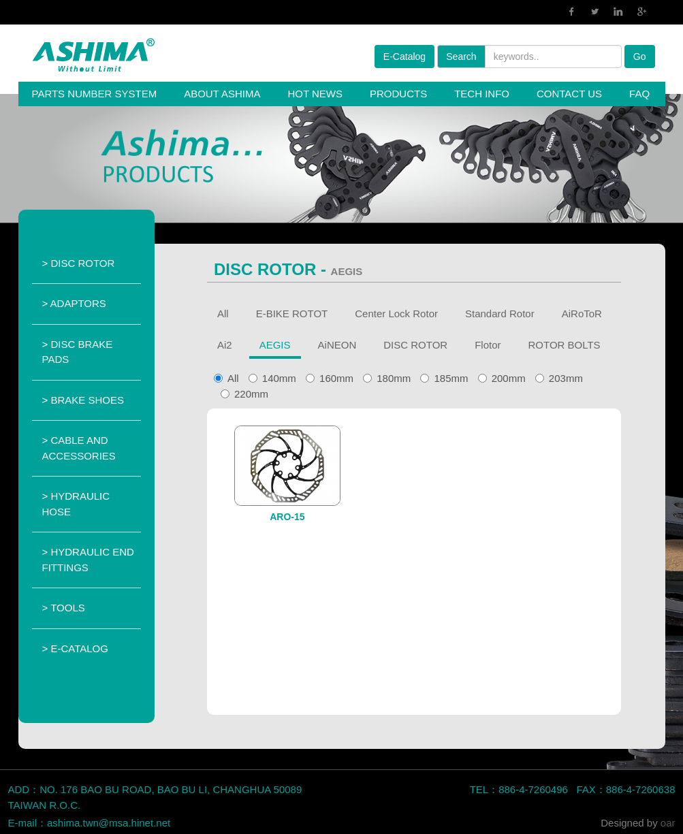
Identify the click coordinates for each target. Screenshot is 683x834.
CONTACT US (569, 93)
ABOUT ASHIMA (222, 93)
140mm (272, 378)
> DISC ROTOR (78, 263)
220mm (244, 394)
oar (668, 823)
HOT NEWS (315, 93)
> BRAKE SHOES (83, 400)
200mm (502, 378)
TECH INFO (481, 93)
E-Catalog (404, 56)
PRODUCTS (398, 93)
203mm (559, 378)
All (233, 378)
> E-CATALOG (75, 648)
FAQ (639, 93)
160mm (329, 378)
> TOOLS (63, 607)
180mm (387, 378)
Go (639, 56)
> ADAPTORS (74, 303)
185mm (444, 378)
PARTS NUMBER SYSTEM (94, 93)
